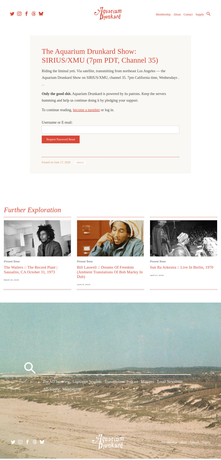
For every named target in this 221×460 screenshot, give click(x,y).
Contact (186, 16)
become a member (86, 110)
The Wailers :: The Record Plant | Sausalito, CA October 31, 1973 (32, 268)
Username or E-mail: (57, 122)
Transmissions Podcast (121, 384)
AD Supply (51, 391)
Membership (161, 16)
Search (206, 15)
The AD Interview (56, 384)
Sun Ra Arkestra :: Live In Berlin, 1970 (181, 266)
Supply (197, 16)
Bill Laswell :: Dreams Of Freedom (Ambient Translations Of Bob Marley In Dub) (110, 271)
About (175, 16)
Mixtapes (147, 384)
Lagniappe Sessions (87, 384)
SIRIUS (80, 162)
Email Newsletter (170, 384)
